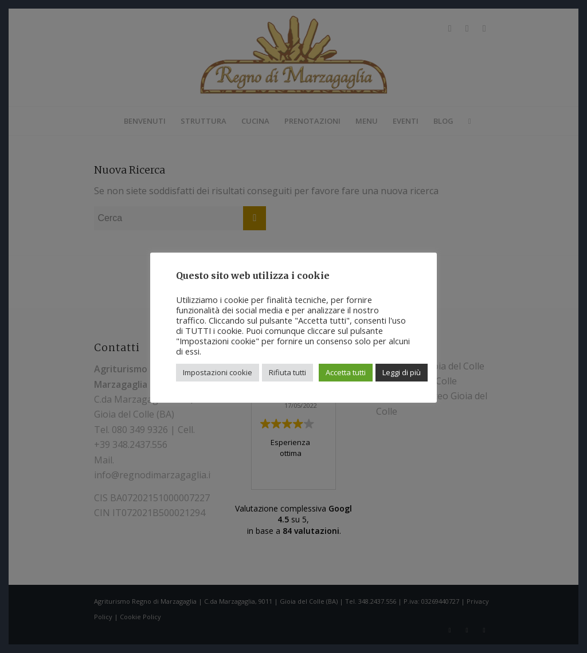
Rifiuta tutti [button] (287, 372)
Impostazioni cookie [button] (217, 372)
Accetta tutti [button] (346, 372)
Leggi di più (401, 372)
